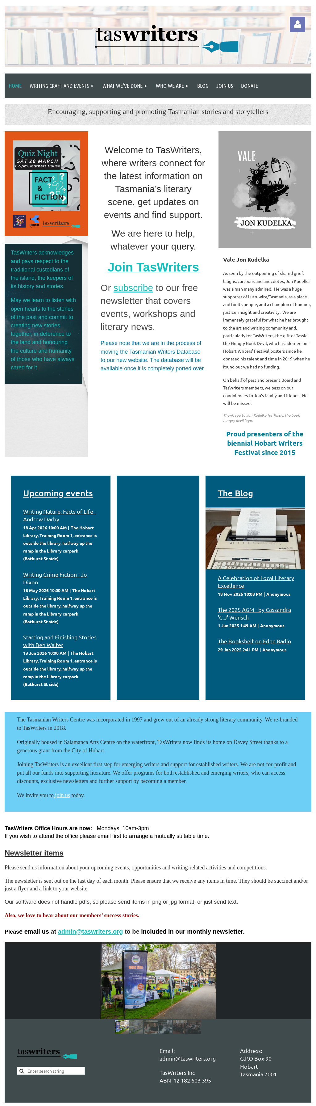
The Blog (235, 493)
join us (62, 795)
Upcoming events (58, 493)
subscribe (133, 288)
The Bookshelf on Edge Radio (254, 641)
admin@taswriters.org (90, 931)
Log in (297, 24)
